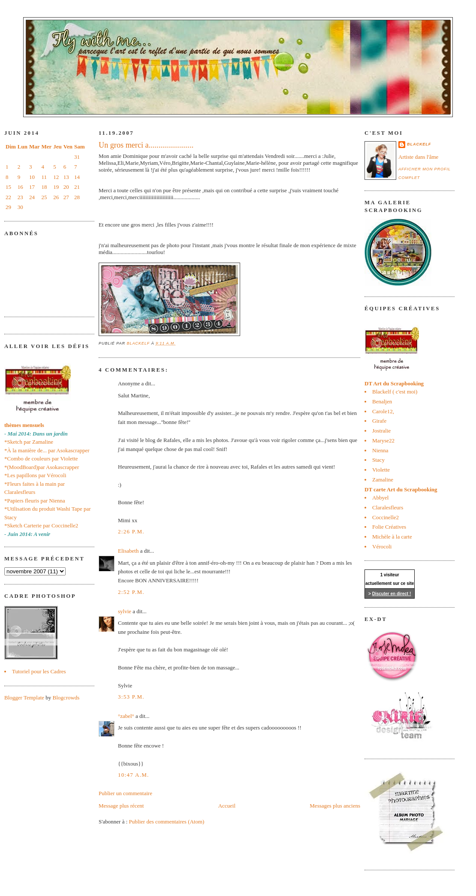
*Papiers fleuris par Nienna (34, 500)
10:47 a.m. (133, 775)
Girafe (379, 421)
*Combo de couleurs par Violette (41, 458)
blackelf (419, 144)
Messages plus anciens (335, 805)
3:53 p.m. (131, 696)
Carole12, (383, 411)
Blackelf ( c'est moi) (394, 391)
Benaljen (382, 401)
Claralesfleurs (387, 507)
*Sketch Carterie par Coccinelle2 (41, 525)
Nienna (380, 450)
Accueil (226, 805)
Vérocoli (382, 546)
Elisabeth (128, 551)
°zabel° (126, 716)
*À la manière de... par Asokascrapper (47, 450)
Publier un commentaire (125, 793)
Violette (381, 469)
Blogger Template (24, 697)
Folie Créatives (389, 527)
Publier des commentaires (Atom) (167, 821)
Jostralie (381, 430)
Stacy (378, 460)
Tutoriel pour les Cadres (39, 671)
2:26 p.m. (131, 531)
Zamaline (382, 479)
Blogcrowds (66, 697)
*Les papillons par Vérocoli (35, 475)
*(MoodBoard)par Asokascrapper (41, 467)
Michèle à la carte (392, 536)
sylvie (124, 611)
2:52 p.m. (131, 592)
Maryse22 (383, 440)
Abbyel (380, 497)
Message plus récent (121, 805)
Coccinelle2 (385, 517)
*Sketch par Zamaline (28, 442)
